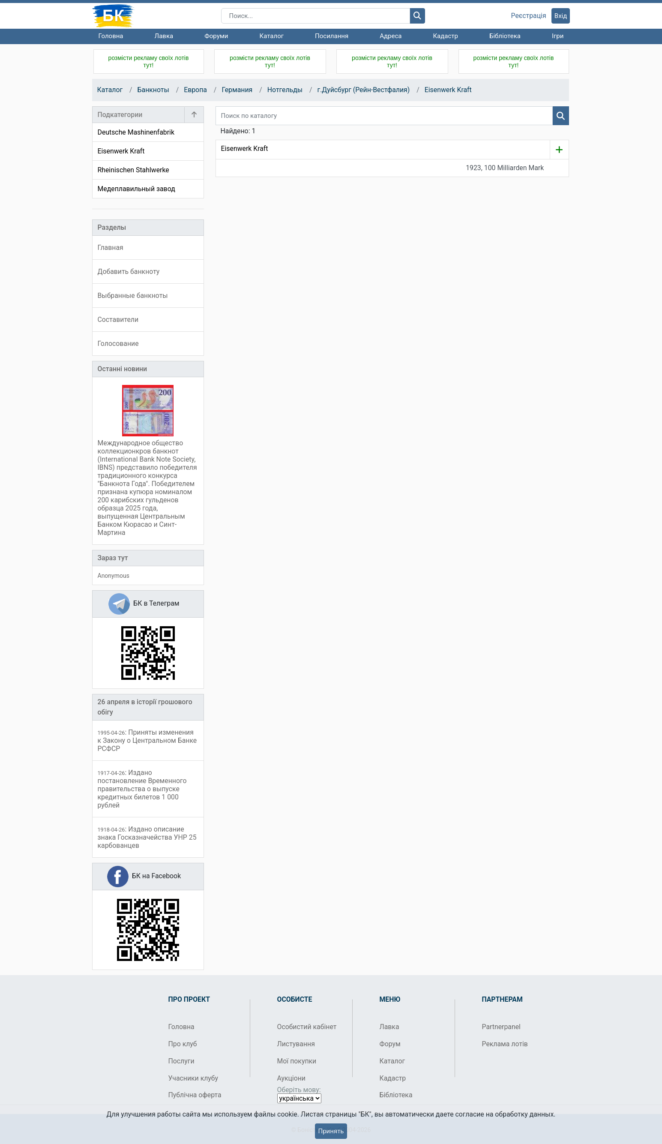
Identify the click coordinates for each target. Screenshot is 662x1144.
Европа (195, 90)
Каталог (272, 36)
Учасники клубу (193, 1078)
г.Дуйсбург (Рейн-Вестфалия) (363, 90)
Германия (237, 90)
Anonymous (113, 575)
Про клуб (182, 1044)
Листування (296, 1044)
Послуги (181, 1061)
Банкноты (153, 90)
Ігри (557, 36)
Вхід (560, 16)
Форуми (216, 36)
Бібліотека (505, 36)
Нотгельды (285, 90)
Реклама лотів (505, 1044)
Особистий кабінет (307, 1027)
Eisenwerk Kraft (448, 90)
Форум (390, 1044)
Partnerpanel (501, 1027)
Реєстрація (528, 15)
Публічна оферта (195, 1095)
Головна (111, 36)
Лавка (164, 36)
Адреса (390, 36)
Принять (331, 1131)
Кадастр (445, 36)
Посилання (331, 36)
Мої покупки (297, 1061)
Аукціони (291, 1078)
